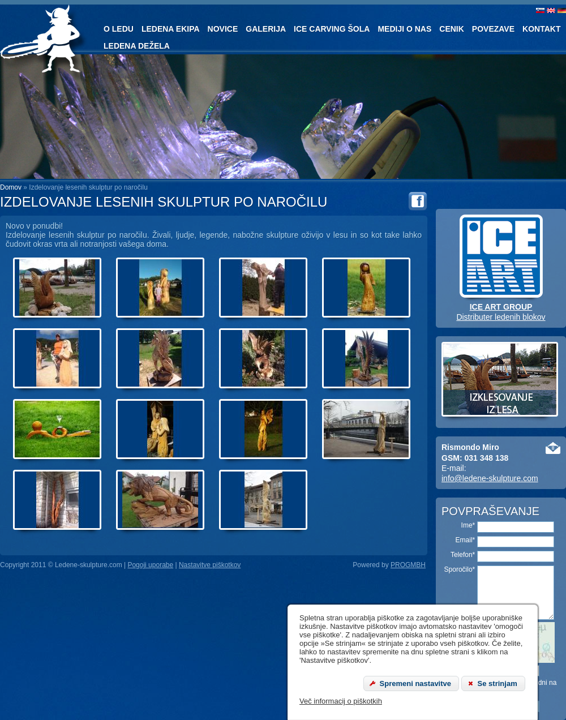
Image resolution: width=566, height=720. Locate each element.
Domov (11, 187)
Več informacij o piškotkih (340, 701)
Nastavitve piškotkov (210, 565)
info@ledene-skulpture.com (489, 478)
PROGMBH (408, 565)
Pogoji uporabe (150, 565)
